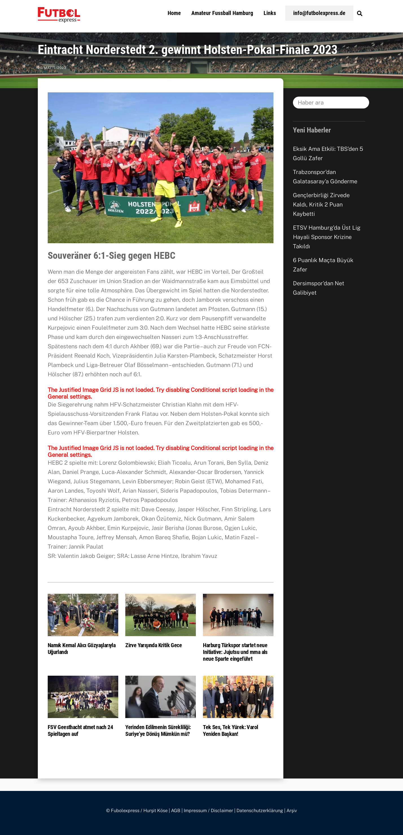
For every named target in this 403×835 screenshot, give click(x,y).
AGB (175, 810)
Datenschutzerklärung (259, 810)
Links (270, 13)
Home (174, 13)
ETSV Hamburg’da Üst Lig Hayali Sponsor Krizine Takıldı (326, 237)
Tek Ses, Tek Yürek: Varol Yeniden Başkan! (230, 730)
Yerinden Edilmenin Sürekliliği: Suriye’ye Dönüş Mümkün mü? (157, 730)
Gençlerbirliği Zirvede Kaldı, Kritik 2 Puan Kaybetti (321, 204)
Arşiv (291, 810)
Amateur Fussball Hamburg (222, 13)
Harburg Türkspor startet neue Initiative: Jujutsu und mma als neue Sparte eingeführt (235, 652)
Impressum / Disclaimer (208, 810)
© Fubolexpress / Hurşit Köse (137, 810)
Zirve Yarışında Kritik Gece (153, 645)
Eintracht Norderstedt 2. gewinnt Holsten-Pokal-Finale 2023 (188, 49)
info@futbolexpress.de (319, 13)
